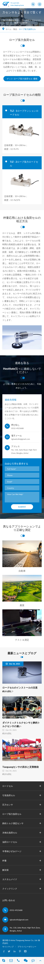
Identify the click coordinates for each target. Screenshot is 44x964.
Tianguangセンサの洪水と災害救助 (20, 766)
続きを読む (7, 691)
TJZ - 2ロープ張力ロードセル (24, 163)
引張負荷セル (22, 795)
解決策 (22, 870)
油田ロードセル (22, 842)
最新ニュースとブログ (22, 653)
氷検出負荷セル (22, 832)
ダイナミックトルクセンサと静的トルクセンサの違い (21, 724)
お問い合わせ (8, 900)
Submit (22, 506)
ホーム (8, 29)
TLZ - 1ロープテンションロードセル (24, 112)
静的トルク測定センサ (22, 823)
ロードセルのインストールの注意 (20, 687)
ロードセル (22, 786)
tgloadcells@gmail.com (19, 919)
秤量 (22, 860)
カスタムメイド (22, 879)
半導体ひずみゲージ (22, 851)
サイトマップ (8, 946)
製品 (15, 29)
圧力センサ (22, 804)
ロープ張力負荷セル (27, 29)
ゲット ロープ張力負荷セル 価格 (22, 78)
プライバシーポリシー (26, 946)
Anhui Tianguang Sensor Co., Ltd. (24, 940)
